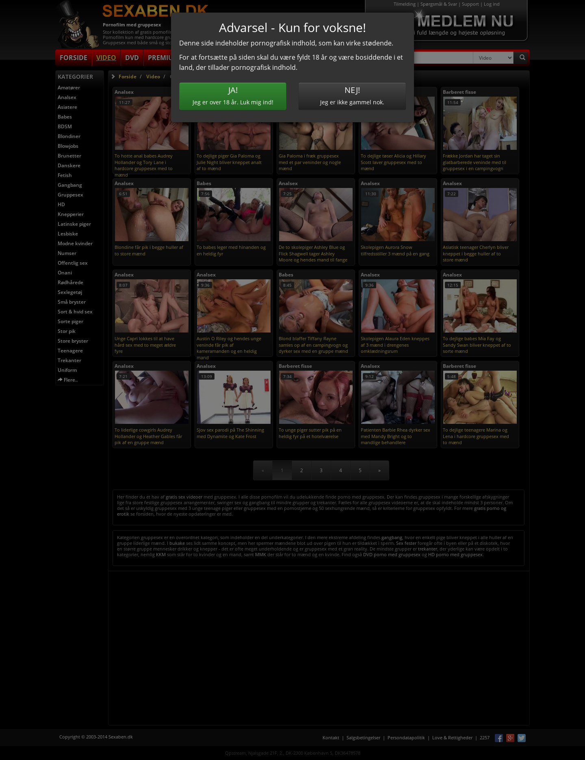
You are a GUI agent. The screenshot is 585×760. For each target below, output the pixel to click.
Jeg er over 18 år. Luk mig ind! (233, 95)
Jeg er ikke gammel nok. (352, 95)
